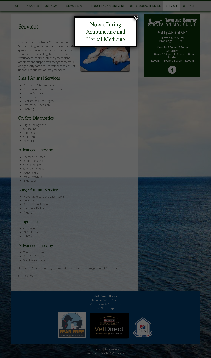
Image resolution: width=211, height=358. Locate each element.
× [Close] (136, 18)
